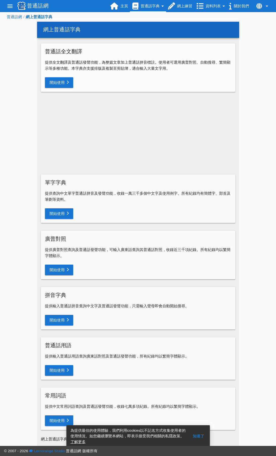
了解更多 (78, 442)
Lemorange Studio (47, 451)
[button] (59, 82)
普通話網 (14, 17)
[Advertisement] (138, 133)
